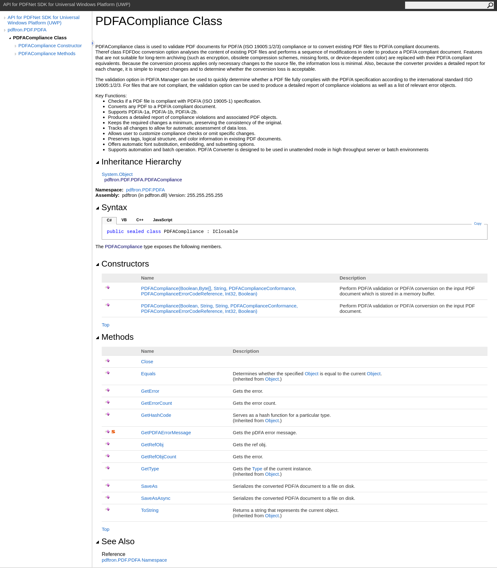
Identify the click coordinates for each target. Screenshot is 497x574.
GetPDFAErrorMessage (166, 432)
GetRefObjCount (158, 456)
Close (147, 361)
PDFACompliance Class (40, 37)
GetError (150, 391)
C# (109, 220)
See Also (115, 541)
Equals (148, 373)
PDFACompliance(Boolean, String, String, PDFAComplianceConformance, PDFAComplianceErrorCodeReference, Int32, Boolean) (219, 308)
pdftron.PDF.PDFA (27, 29)
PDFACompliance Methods (46, 53)
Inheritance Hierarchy (138, 161)
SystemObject (117, 174)
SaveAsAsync (156, 498)
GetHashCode (156, 415)
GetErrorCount (156, 403)
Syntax (111, 207)
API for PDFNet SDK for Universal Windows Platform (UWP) (44, 20)
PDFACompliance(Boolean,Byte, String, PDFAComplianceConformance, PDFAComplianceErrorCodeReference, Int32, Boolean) (218, 291)
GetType (150, 468)
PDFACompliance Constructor (50, 45)
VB (124, 220)
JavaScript (162, 220)
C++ (140, 220)
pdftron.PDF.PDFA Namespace (134, 560)
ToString (149, 510)
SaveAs (149, 486)
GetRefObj (152, 444)
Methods (114, 337)
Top (105, 324)
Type (257, 468)
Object (311, 373)
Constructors (122, 263)
